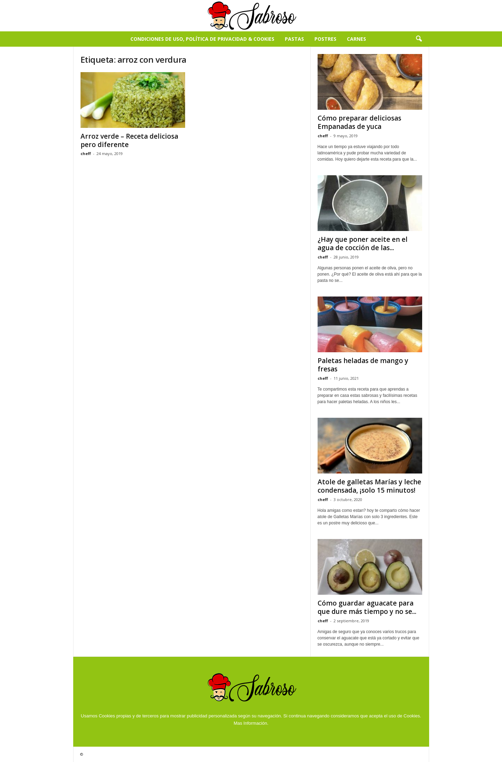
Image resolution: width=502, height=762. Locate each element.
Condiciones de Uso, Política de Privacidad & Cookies (202, 39)
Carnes (356, 39)
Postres (325, 39)
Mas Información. (251, 723)
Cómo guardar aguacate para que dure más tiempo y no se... (367, 607)
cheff (86, 153)
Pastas (294, 39)
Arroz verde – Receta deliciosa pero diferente (129, 140)
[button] (418, 39)
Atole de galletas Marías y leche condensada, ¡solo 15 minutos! (369, 486)
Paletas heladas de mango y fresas (363, 365)
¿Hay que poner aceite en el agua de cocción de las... (363, 243)
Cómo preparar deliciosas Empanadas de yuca (359, 122)
